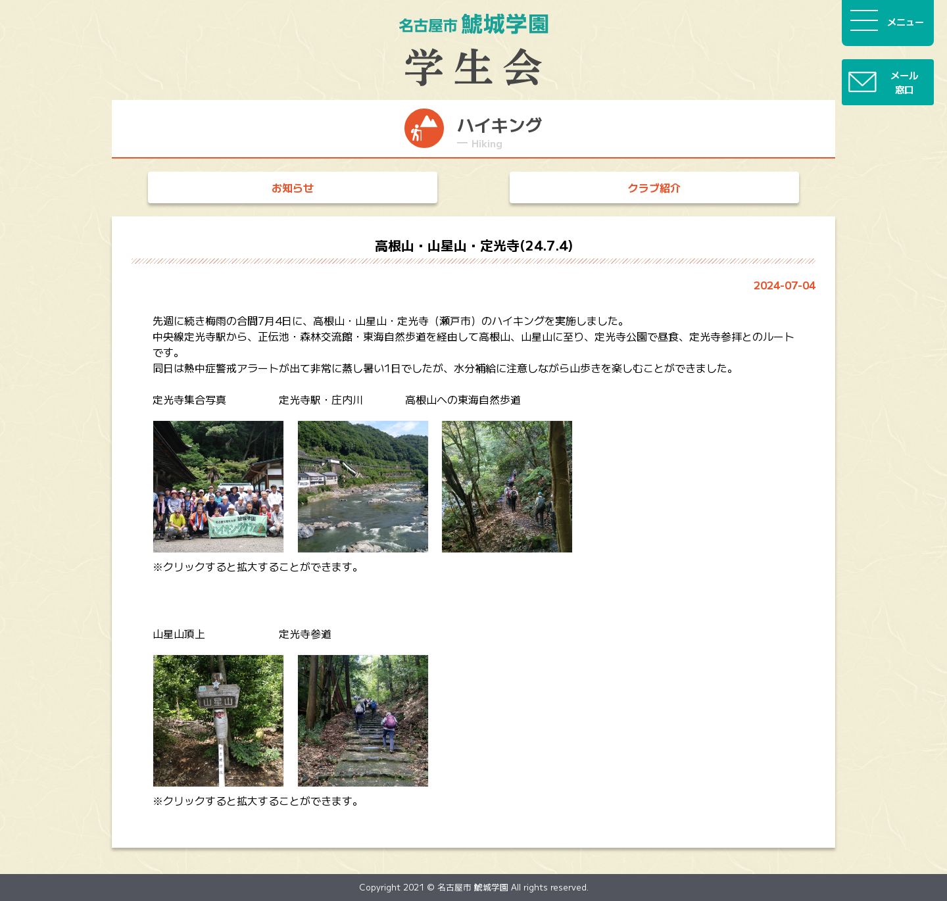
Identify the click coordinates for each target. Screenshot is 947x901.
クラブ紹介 (654, 187)
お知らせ (293, 187)
